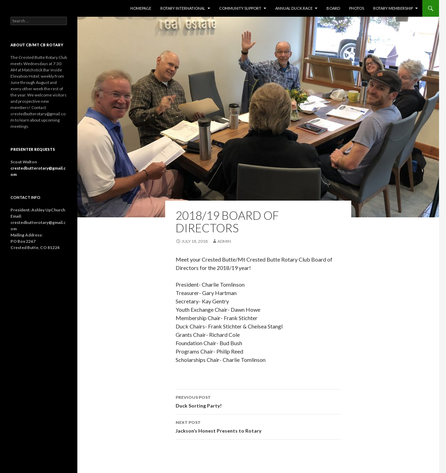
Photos (356, 8)
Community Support (240, 8)
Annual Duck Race (294, 8)
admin (224, 241)
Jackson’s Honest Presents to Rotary (258, 426)
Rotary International (182, 8)
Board (333, 8)
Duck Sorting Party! (258, 401)
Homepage (140, 8)
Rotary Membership (393, 8)
